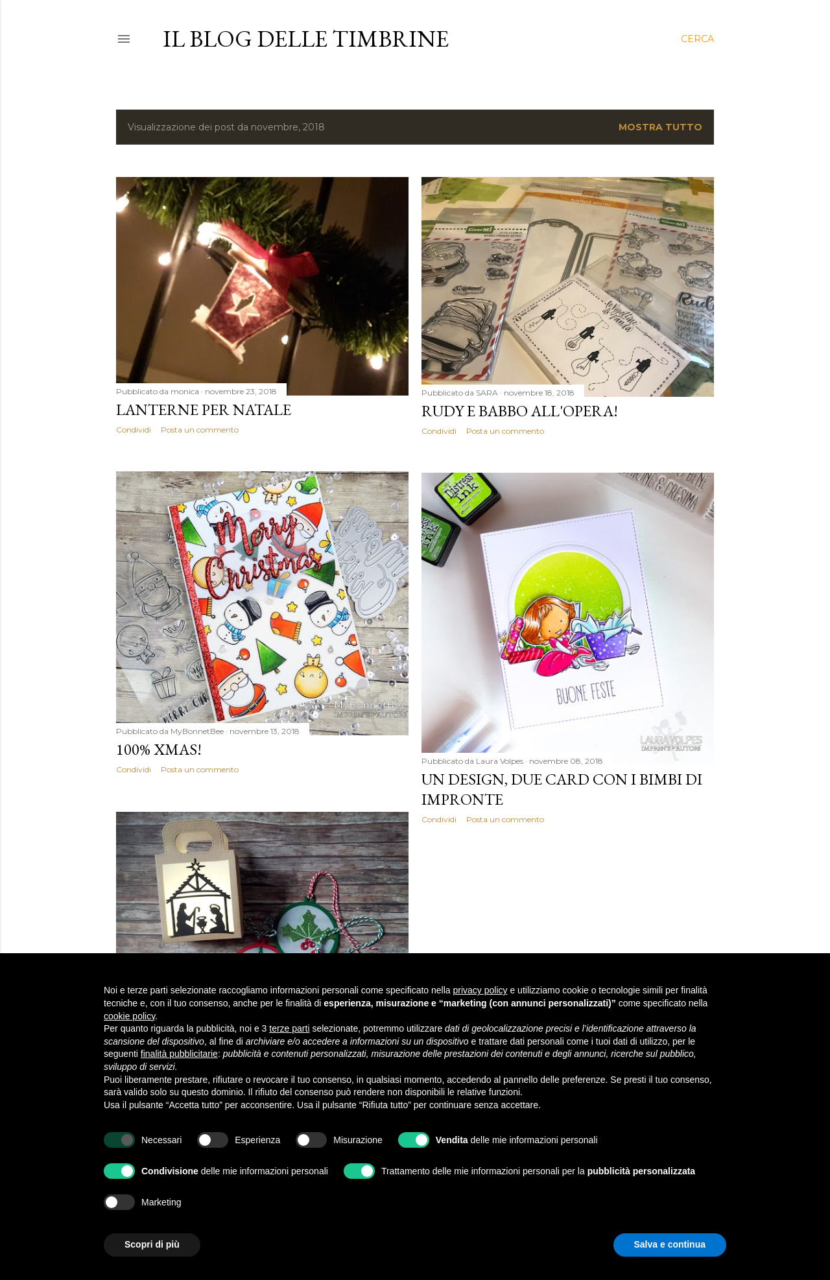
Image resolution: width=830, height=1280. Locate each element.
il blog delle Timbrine (306, 38)
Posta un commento (200, 429)
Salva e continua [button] (670, 1244)
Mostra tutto (660, 127)
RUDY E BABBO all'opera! (519, 411)
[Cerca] (697, 38)
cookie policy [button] (129, 1016)
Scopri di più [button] (152, 1244)
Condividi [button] (133, 429)
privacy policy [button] (480, 990)
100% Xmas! (159, 749)
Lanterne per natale (203, 409)
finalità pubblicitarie (179, 1054)
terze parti (289, 1028)
